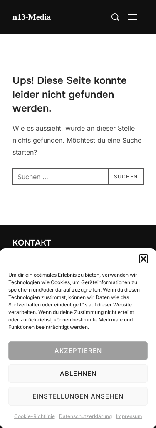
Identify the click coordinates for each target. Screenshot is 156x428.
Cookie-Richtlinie (34, 416)
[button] (143, 259)
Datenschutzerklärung (85, 416)
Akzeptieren (78, 351)
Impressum (129, 416)
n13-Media (31, 17)
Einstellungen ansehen (78, 396)
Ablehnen (78, 373)
